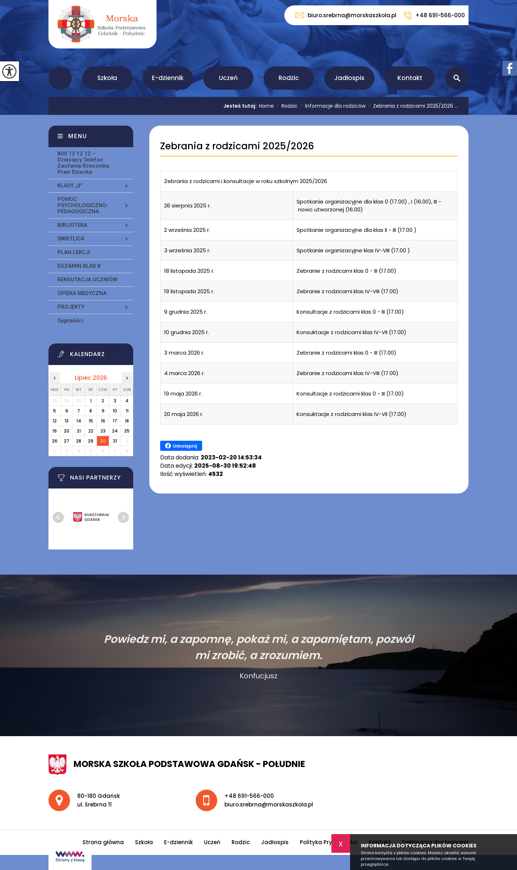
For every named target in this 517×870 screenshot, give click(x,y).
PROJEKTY (70, 307)
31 (115, 441)
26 (54, 441)
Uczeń (228, 78)
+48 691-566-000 (434, 15)
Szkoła (107, 78)
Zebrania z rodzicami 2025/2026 (237, 146)
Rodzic (289, 78)
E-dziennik (167, 78)
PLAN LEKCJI (73, 252)
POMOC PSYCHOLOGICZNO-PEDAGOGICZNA (82, 205)
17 (115, 421)
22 (90, 431)
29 (90, 441)
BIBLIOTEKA (72, 225)
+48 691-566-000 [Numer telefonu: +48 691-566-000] (249, 796)
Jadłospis (349, 78)
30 (103, 441)
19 (54, 431)
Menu (77, 136)
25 (127, 431)
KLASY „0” (70, 185)
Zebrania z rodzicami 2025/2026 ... (411, 105)
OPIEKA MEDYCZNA (82, 293)
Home (266, 105)
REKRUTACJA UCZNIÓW (87, 279)
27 (66, 441)
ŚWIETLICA (70, 238)
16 (103, 421)
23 (103, 431)
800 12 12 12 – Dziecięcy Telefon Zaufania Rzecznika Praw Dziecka (83, 162)
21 (79, 431)
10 (115, 411)
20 (66, 431)
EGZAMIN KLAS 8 (79, 266)
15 (91, 421)
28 (78, 441)
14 (78, 421)
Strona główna (60, 78)
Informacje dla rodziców (331, 105)
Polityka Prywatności (329, 842)
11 (127, 411)
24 (115, 431)
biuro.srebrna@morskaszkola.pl (345, 15)
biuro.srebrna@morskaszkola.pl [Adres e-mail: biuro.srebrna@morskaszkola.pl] (268, 804)
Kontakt (409, 78)
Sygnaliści (70, 320)
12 (55, 421)
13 (67, 421)
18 (127, 421)
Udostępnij (181, 446)
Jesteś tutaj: (241, 105)
